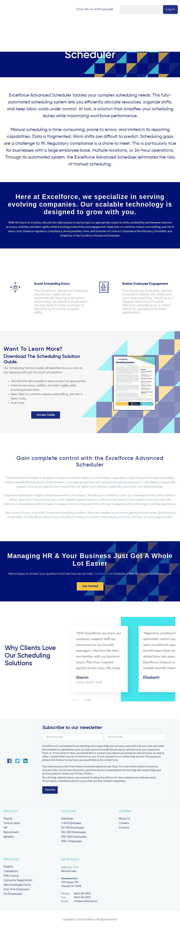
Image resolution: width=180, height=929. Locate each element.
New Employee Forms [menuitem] (17, 885)
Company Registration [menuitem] (18, 880)
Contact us (101, 574)
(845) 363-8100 (82, 894)
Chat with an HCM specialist (139, 9)
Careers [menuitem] (124, 823)
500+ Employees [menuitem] (71, 841)
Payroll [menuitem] (8, 819)
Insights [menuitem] (8, 867)
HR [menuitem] (5, 828)
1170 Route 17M (69, 882)
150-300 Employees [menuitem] (73, 832)
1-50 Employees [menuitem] (71, 823)
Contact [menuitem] (124, 828)
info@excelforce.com (85, 901)
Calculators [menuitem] (11, 871)
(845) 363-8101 (82, 898)
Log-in (169, 9)
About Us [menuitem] (124, 819)
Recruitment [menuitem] (11, 832)
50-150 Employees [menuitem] (72, 828)
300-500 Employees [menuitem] (74, 837)
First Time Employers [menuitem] (16, 889)
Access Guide (46, 415)
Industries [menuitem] (67, 819)
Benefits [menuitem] (9, 837)
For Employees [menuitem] (13, 894)
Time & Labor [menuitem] (12, 823)
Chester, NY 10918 (71, 886)
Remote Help (68, 871)
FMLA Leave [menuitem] (11, 876)
